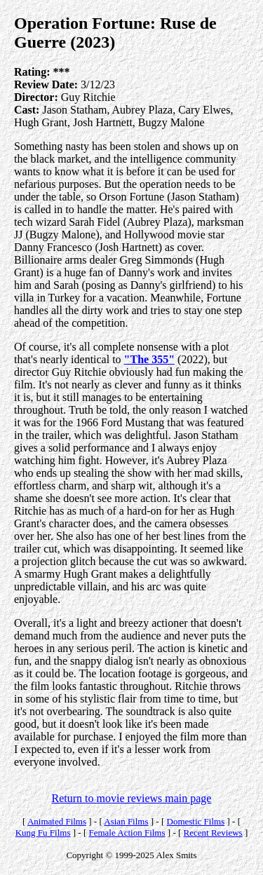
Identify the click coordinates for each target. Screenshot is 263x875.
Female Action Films (126, 832)
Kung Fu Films (43, 832)
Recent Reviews (213, 832)
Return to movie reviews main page (132, 798)
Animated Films (56, 821)
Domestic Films (196, 821)
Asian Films (126, 821)
